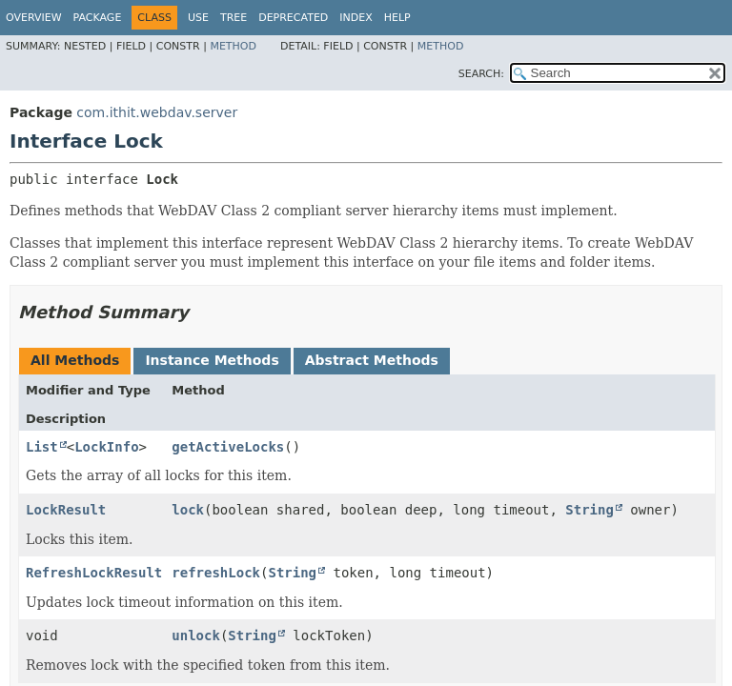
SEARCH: (481, 74)
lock (188, 509)
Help (397, 17)
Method (233, 46)
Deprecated (293, 17)
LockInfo (106, 446)
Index (355, 17)
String (589, 509)
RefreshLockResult (94, 572)
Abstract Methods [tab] (371, 360)
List (42, 446)
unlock (196, 635)
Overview (34, 17)
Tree (233, 17)
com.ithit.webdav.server (156, 112)
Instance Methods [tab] (211, 360)
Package (97, 17)
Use (198, 17)
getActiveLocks (228, 446)
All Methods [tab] (74, 360)
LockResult (66, 509)
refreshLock (216, 572)
